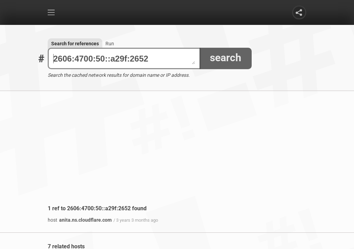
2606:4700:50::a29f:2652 (124, 58)
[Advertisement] (177, 153)
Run (109, 43)
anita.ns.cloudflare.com (80, 220)
